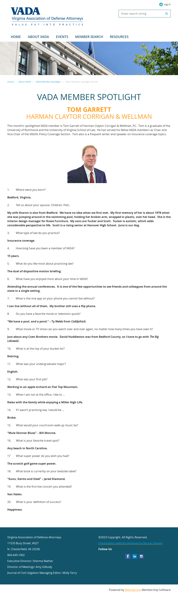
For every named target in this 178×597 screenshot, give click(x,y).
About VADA (24, 81)
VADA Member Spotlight (48, 81)
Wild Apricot (133, 590)
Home (10, 81)
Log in (167, 4)
